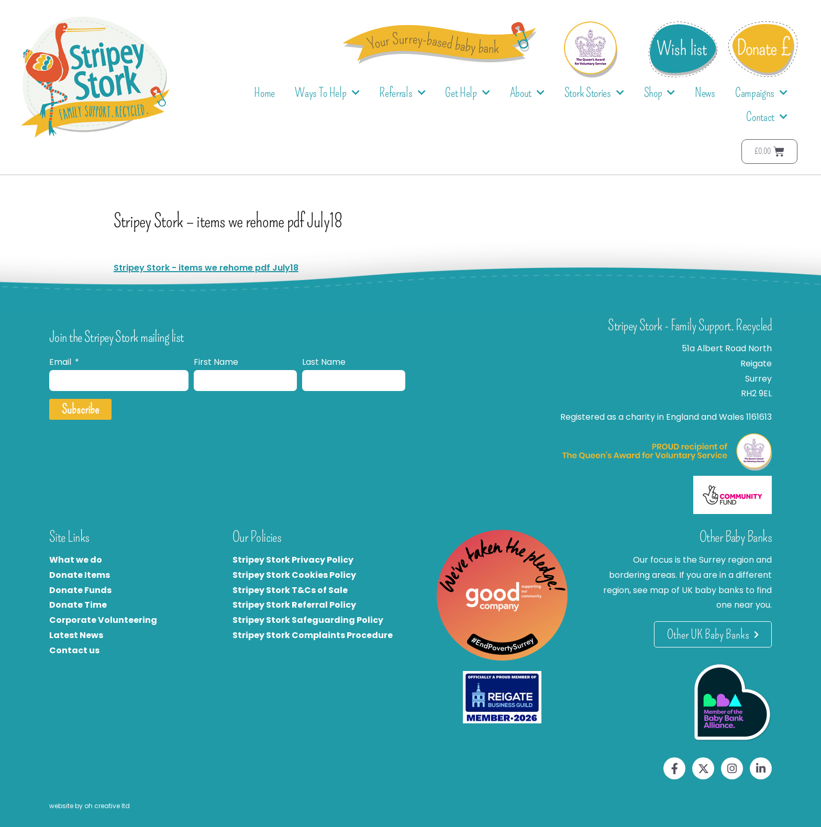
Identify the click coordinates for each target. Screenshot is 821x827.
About (527, 93)
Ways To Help (327, 93)
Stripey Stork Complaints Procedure (312, 635)
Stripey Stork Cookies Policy (294, 575)
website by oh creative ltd (89, 805)
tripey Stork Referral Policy (297, 605)
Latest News (76, 635)
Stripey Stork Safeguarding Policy (307, 620)
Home (264, 92)
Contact (766, 117)
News (705, 92)
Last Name (324, 362)
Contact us (74, 650)
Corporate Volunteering (103, 620)
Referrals (402, 93)
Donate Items (79, 575)
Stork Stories (594, 93)
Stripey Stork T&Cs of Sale (290, 590)
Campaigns (761, 93)
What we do (75, 560)
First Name (216, 362)
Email (61, 362)
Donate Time (78, 605)
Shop (659, 93)
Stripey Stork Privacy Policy (292, 560)
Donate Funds (80, 590)
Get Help (467, 93)
